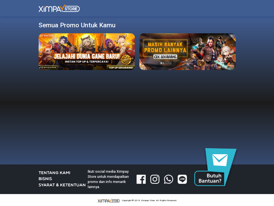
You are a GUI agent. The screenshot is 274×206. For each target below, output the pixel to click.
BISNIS (45, 179)
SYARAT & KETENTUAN (62, 185)
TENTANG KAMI (54, 173)
